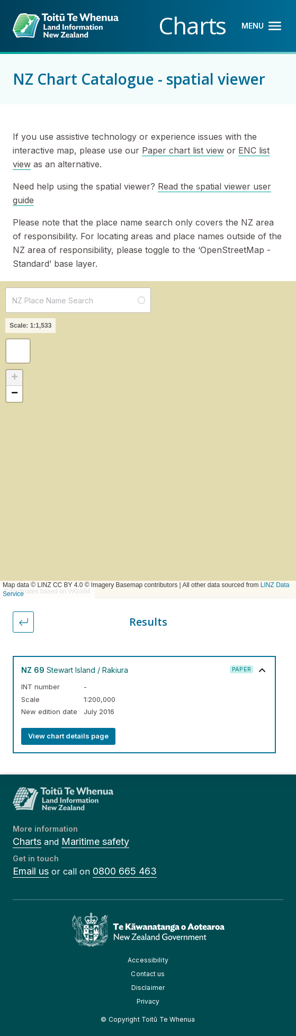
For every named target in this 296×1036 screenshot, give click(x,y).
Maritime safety (95, 841)
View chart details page (68, 736)
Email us (31, 871)
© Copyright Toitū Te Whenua (148, 1019)
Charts (27, 841)
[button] (18, 351)
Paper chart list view (183, 150)
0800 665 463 (125, 871)
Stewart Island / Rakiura (74, 669)
